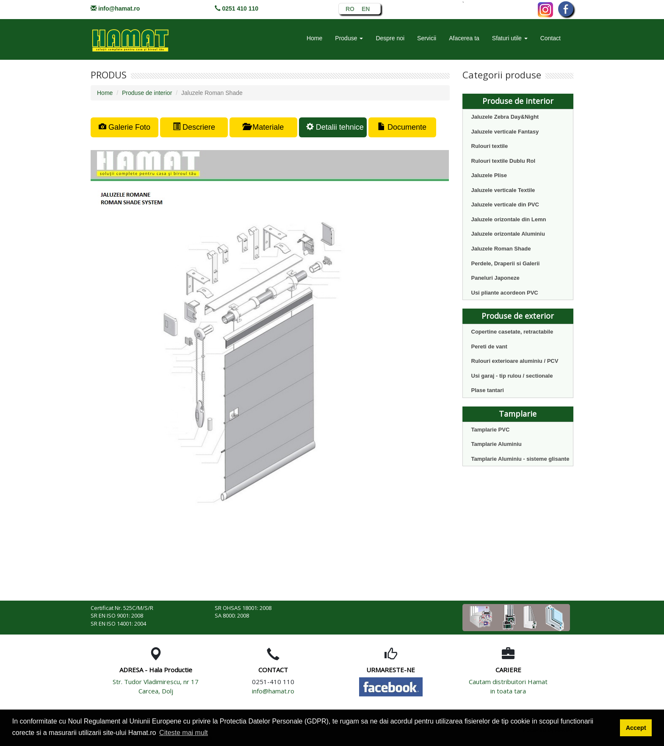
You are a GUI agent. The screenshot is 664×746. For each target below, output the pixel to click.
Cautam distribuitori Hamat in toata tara (508, 686)
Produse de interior (147, 92)
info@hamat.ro (119, 8)
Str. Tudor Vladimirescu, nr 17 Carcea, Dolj (156, 686)
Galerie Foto (124, 126)
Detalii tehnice (335, 126)
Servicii (426, 38)
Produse (349, 38)
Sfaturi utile (510, 38)
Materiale (263, 126)
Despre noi (390, 38)
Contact (550, 38)
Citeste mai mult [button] (183, 732)
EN (366, 8)
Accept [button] (636, 727)
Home (314, 38)
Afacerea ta (464, 38)
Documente (402, 126)
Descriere (194, 126)
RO (350, 8)
